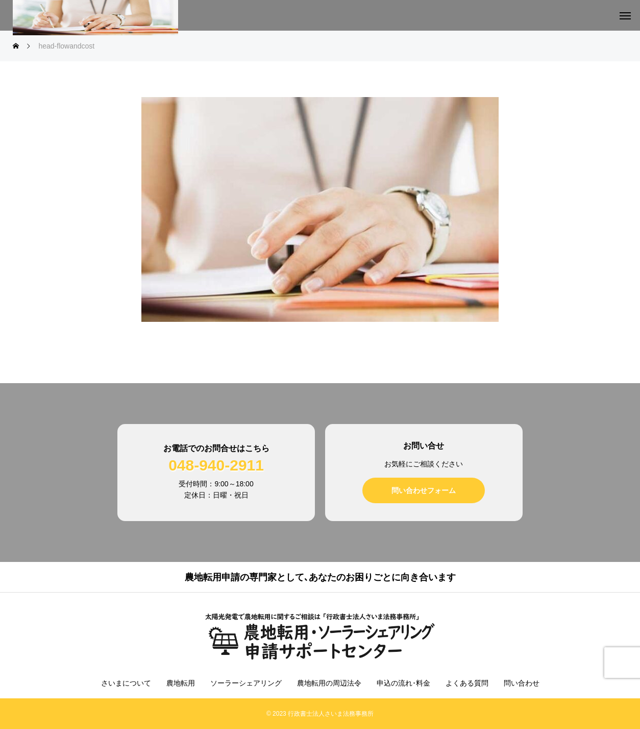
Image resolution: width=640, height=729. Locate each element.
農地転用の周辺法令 (329, 683)
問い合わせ (521, 683)
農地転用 (180, 683)
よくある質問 (467, 683)
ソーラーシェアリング (246, 683)
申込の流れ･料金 (403, 683)
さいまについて (126, 683)
